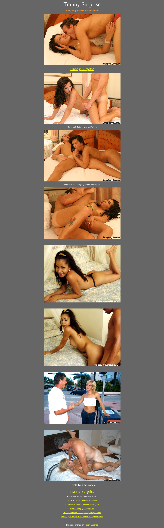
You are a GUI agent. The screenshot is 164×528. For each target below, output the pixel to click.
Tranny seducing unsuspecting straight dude (82, 513)
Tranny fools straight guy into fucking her (82, 504)
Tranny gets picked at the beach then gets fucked (82, 517)
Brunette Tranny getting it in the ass (82, 500)
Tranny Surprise (82, 69)
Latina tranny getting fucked (82, 509)
